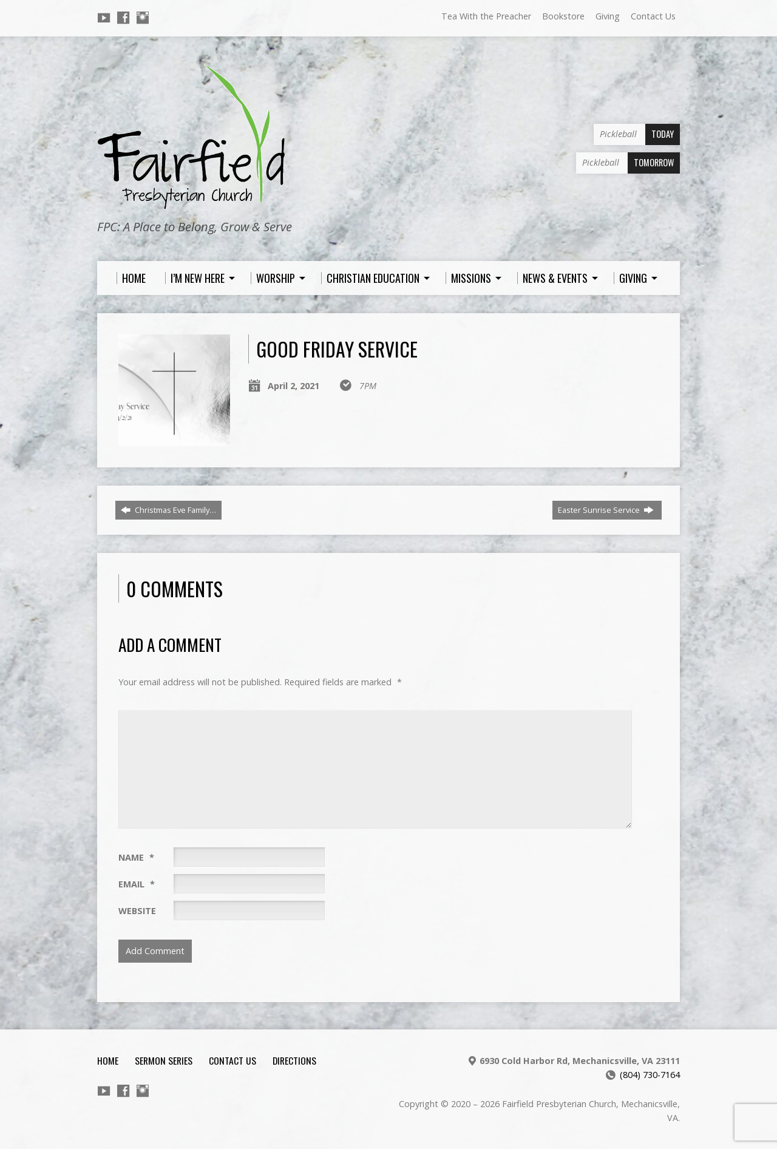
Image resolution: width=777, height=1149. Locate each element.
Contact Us (653, 16)
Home (107, 1060)
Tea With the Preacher (486, 16)
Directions (294, 1060)
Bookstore (563, 16)
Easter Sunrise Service (606, 509)
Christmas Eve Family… (168, 509)
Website (137, 911)
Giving (607, 16)
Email (136, 884)
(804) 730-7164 (650, 1074)
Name (136, 857)
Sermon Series (163, 1060)
